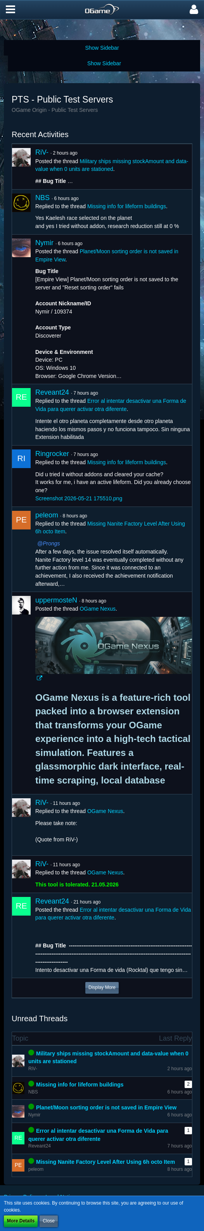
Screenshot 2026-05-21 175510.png (78, 498)
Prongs (51, 543)
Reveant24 (52, 392)
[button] (10, 9)
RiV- (41, 152)
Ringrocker (52, 454)
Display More (102, 987)
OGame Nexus (98, 609)
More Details (21, 1221)
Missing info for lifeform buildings (126, 206)
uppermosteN (56, 600)
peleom (46, 515)
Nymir (44, 243)
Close (49, 1221)
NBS (42, 198)
